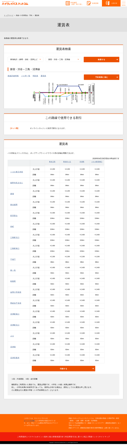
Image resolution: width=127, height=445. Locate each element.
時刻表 (35, 76)
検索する (101, 60)
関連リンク (93, 437)
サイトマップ (104, 437)
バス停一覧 (25, 76)
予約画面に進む (101, 77)
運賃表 (43, 76)
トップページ (8, 15)
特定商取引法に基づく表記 (76, 437)
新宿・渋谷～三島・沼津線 (59, 59)
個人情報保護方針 (56, 437)
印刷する (63, 369)
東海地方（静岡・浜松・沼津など (24, 59)
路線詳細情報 (13, 76)
